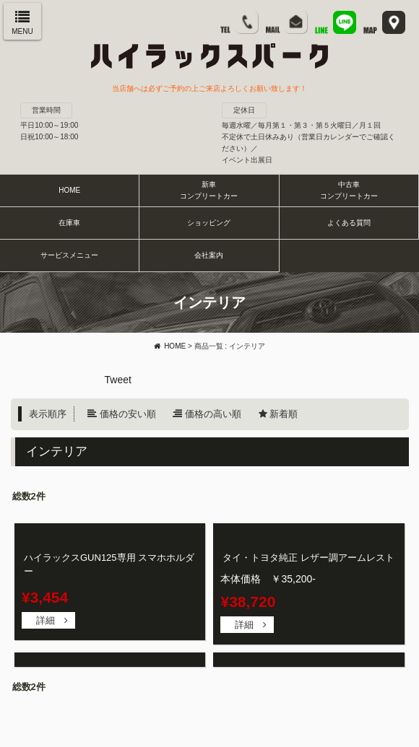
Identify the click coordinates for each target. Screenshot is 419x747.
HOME (69, 190)
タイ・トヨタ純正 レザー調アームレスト (308, 557)
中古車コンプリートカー (349, 190)
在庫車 (69, 223)
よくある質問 (349, 223)
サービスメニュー (69, 255)
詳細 (45, 620)
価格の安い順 (128, 414)
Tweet (118, 379)
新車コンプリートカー (209, 190)
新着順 (283, 414)
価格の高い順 (213, 414)
